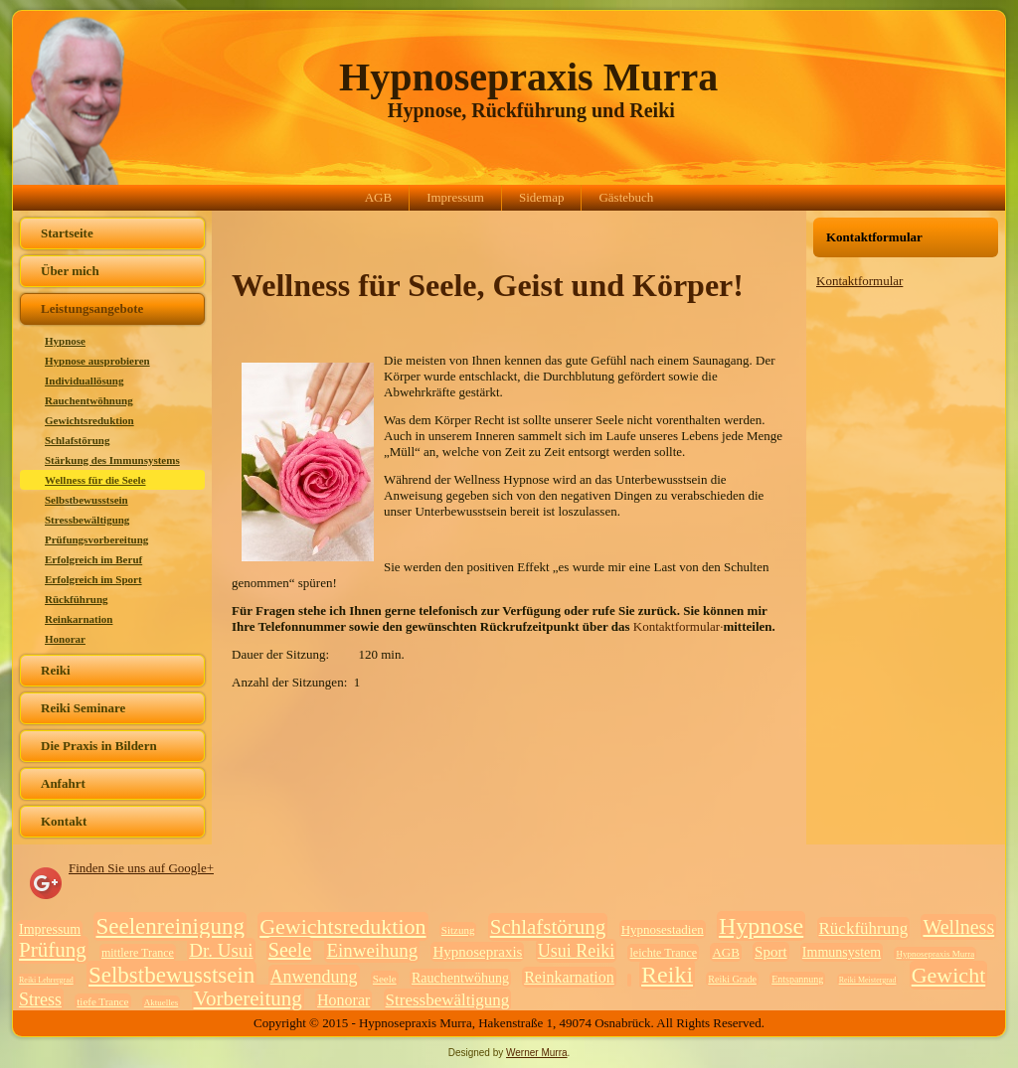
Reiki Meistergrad (868, 980)
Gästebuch (625, 197)
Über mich (70, 270)
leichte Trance (663, 953)
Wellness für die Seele (95, 480)
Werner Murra (537, 1052)
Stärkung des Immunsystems (112, 460)
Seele (289, 950)
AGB (378, 197)
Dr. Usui (221, 950)
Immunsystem (841, 952)
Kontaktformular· (678, 626)
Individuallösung (84, 380)
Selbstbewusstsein (86, 500)
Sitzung (458, 930)
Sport (771, 952)
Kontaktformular (859, 280)
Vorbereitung (248, 998)
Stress (40, 999)
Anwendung (314, 977)
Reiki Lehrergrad (46, 980)
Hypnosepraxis (477, 952)
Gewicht (949, 975)
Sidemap (542, 197)
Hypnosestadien (662, 929)
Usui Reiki (576, 951)
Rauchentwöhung (460, 978)
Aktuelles (161, 1002)
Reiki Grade (732, 979)
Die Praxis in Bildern (99, 745)
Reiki (56, 670)
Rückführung (76, 599)
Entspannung (797, 979)
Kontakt (63, 821)
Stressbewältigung (87, 520)
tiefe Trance (102, 1001)
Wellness (958, 927)
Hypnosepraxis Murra (528, 77)
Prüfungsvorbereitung (96, 539)
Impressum (455, 197)
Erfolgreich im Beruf (93, 559)
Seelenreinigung (169, 926)
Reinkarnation (78, 619)
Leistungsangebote (92, 308)
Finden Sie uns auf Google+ (141, 867)
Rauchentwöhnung (89, 400)
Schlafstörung (77, 440)
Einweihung (372, 950)
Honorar (65, 639)
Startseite (67, 233)
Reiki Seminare (83, 707)
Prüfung (52, 950)
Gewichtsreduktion (89, 420)
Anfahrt (63, 783)
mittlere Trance (137, 953)
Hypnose (65, 341)
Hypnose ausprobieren (97, 361)
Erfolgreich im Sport (93, 579)
